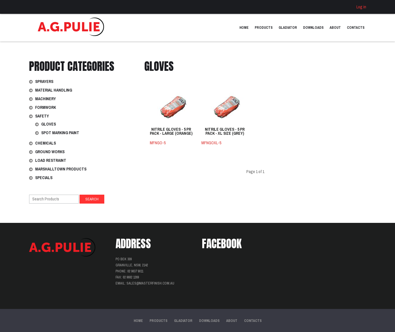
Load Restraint (50, 160)
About (335, 27)
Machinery (45, 98)
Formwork (45, 107)
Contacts (355, 27)
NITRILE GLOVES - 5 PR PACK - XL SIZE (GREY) (225, 131)
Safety (42, 116)
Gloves (48, 124)
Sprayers (44, 81)
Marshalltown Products (60, 169)
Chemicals (45, 143)
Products (264, 27)
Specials (43, 177)
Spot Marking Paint (60, 132)
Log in (361, 7)
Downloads (313, 27)
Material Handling (53, 90)
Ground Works (50, 151)
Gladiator (288, 27)
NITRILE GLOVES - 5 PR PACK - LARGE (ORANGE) (171, 131)
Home (244, 27)
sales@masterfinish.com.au (150, 283)
